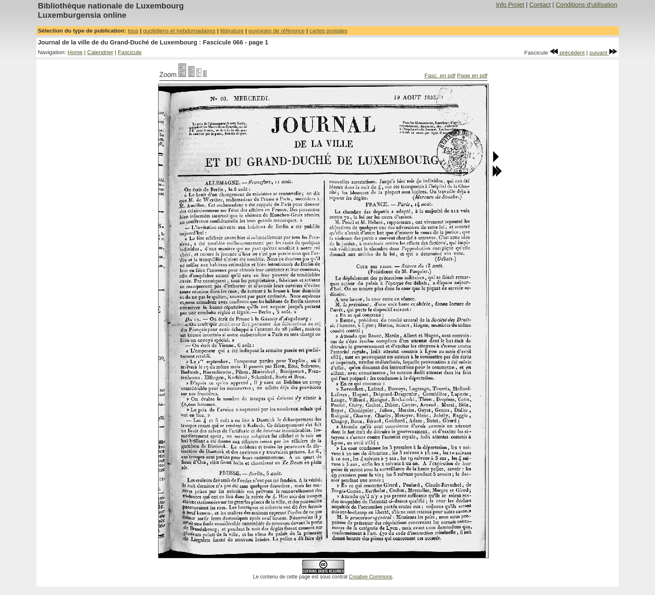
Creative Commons (370, 577)
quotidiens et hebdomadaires (179, 31)
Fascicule (130, 52)
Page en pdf (472, 75)
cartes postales (329, 31)
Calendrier (100, 52)
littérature (232, 31)
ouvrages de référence (276, 31)
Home (75, 52)
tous (133, 31)
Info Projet (510, 4)
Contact (540, 4)
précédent (567, 53)
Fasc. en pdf (440, 75)
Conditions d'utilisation (586, 4)
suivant (603, 53)
